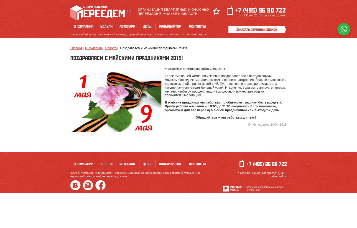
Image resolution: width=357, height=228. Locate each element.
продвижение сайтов (271, 187)
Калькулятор (170, 26)
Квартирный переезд (112, 34)
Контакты (197, 26)
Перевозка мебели (166, 34)
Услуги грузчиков (193, 34)
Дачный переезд (140, 34)
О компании (83, 26)
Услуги (106, 26)
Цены (147, 26)
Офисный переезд (83, 34)
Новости (111, 48)
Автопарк (127, 26)
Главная (76, 48)
